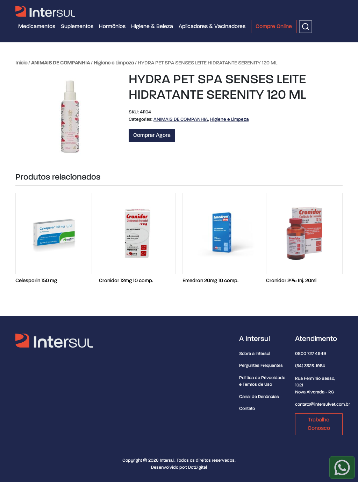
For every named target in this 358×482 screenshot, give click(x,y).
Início (21, 63)
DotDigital (197, 467)
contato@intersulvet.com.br (322, 404)
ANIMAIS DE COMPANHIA (60, 63)
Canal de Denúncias (259, 396)
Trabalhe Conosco (319, 424)
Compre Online (274, 26)
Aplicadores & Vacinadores (212, 26)
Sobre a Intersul (254, 353)
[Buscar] (305, 26)
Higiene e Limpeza (114, 63)
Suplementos (77, 26)
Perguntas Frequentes (261, 365)
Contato (247, 408)
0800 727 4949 (310, 353)
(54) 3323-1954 (310, 366)
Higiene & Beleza (152, 26)
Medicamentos (36, 26)
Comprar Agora (152, 135)
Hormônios (112, 26)
